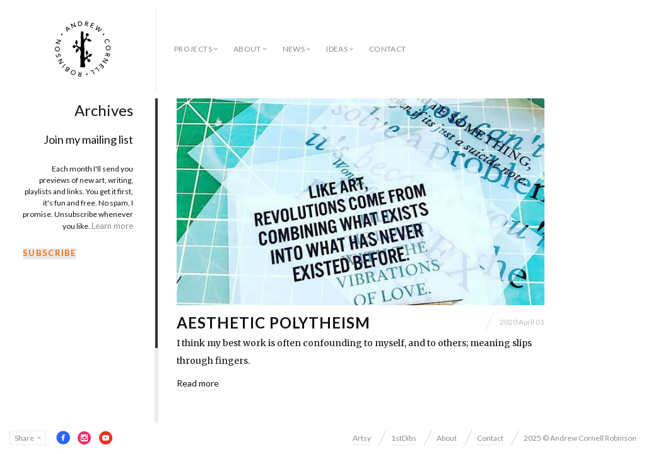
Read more (198, 383)
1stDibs (403, 438)
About (247, 49)
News (294, 49)
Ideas (337, 49)
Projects (193, 49)
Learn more (112, 226)
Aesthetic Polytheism (273, 322)
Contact (387, 49)
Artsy (362, 438)
